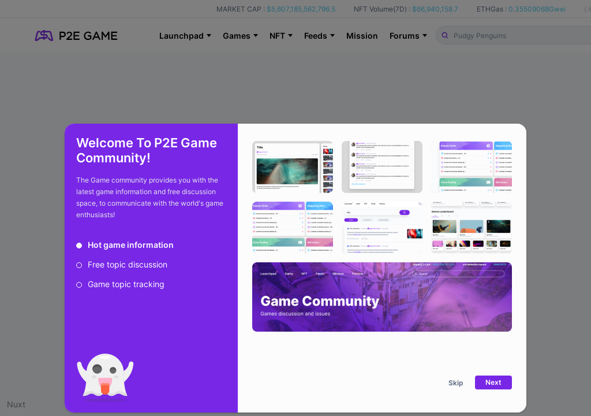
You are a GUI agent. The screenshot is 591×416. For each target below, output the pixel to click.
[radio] (125, 245)
